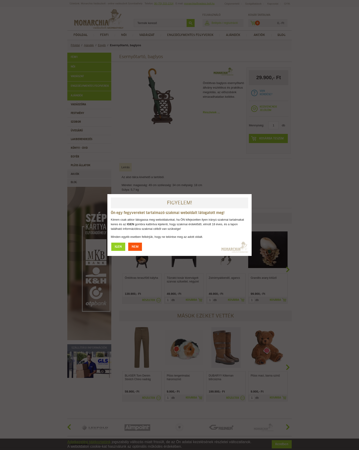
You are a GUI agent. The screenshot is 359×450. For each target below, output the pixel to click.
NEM (135, 246)
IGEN (118, 246)
